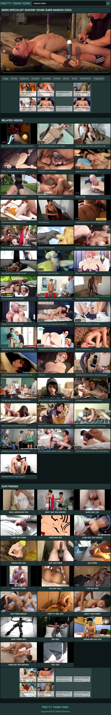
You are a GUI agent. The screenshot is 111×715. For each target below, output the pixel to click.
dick (75, 78)
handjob (47, 78)
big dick (36, 78)
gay (6, 78)
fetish (58, 78)
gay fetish (100, 78)
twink (15, 78)
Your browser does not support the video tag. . (55, 44)
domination (86, 78)
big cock (25, 78)
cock (67, 78)
